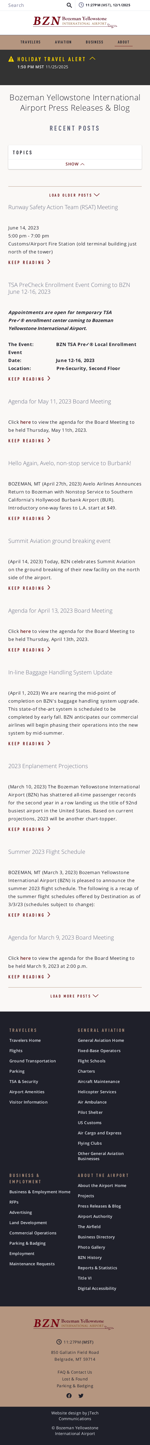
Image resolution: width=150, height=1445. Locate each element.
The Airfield (89, 1226)
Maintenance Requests (32, 1263)
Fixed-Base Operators (99, 1050)
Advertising (20, 1212)
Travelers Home (25, 1040)
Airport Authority (95, 1216)
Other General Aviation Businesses (101, 1156)
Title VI (85, 1278)
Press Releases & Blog (99, 1206)
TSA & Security (23, 1081)
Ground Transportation (32, 1061)
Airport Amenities (26, 1091)
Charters (86, 1071)
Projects (86, 1195)
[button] (69, 5)
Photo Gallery (91, 1247)
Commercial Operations (32, 1233)
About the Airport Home (102, 1185)
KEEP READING (26, 263)
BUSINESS (94, 42)
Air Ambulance (92, 1102)
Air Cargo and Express (99, 1133)
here (26, 422)
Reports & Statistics (97, 1267)
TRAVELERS (31, 42)
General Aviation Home (101, 1040)
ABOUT (123, 42)
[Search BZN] (39, 5)
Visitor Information (28, 1102)
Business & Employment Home (39, 1191)
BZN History (90, 1257)
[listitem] (69, 1395)
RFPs (14, 1202)
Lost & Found (75, 1379)
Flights (16, 1050)
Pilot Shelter (90, 1112)
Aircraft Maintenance (99, 1081)
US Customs (90, 1122)
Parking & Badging (27, 1243)
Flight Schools (92, 1061)
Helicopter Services (97, 1091)
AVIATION (63, 42)
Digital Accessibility (97, 1288)
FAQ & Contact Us (75, 1372)
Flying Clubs (90, 1143)
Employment (22, 1253)
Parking (17, 1071)
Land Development (28, 1222)
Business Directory (96, 1237)
